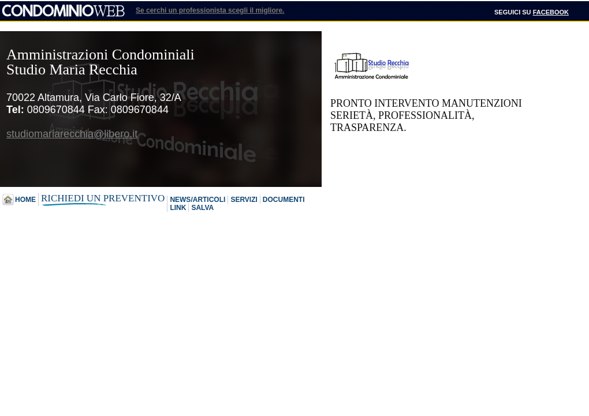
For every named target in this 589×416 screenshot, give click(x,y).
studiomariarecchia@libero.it (71, 134)
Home (25, 200)
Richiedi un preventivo (103, 198)
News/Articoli (197, 200)
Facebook (551, 12)
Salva (202, 208)
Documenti (284, 200)
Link (178, 208)
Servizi (243, 200)
